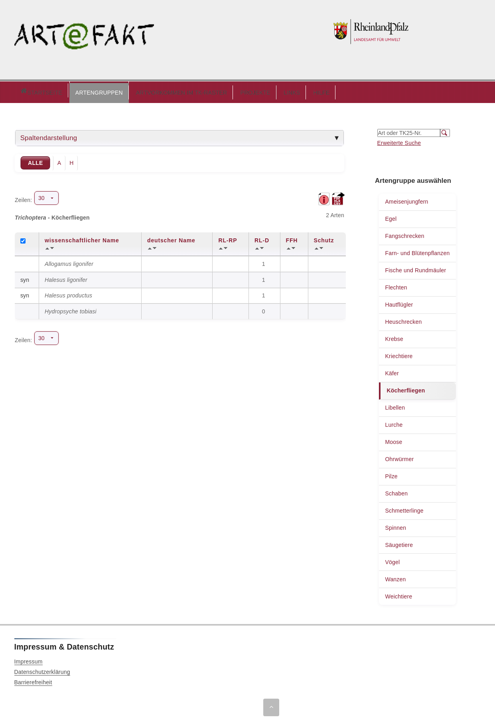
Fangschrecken (404, 234)
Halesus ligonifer (66, 278)
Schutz (324, 238)
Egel (390, 217)
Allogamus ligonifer (69, 262)
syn (24, 278)
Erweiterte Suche (399, 141)
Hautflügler (399, 302)
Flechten (396, 285)
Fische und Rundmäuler (415, 268)
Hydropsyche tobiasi (71, 309)
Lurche (393, 423)
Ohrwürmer (399, 457)
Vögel (392, 560)
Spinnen (395, 526)
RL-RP (227, 238)
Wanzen (395, 577)
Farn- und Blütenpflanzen (417, 251)
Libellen (395, 405)
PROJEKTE (221, 90)
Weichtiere (398, 594)
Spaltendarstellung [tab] (48, 136)
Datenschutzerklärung (42, 670)
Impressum (28, 659)
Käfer (391, 371)
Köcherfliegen (406, 388)
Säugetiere (399, 543)
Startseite (24, 91)
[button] (65, 91)
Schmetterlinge (404, 508)
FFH (292, 238)
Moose (393, 440)
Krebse (394, 337)
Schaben (396, 491)
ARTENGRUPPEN (65, 90)
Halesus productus (68, 293)
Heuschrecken (403, 320)
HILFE (288, 90)
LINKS (258, 90)
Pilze (391, 474)
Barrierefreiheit (33, 680)
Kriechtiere (398, 354)
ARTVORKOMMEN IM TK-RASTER (147, 90)
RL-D (261, 238)
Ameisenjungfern (406, 199)
